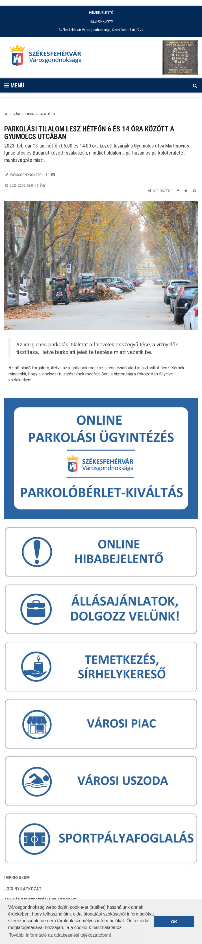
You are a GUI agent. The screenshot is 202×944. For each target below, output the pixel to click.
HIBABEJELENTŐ (101, 12)
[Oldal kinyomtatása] (194, 191)
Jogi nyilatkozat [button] (23, 889)
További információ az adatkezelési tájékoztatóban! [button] (60, 935)
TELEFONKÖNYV (101, 21)
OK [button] (174, 921)
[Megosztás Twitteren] (186, 191)
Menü (14, 85)
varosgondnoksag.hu (28, 175)
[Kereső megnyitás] (195, 85)
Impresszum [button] (17, 877)
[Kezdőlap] (6, 114)
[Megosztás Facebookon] (178, 191)
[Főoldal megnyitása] (48, 57)
